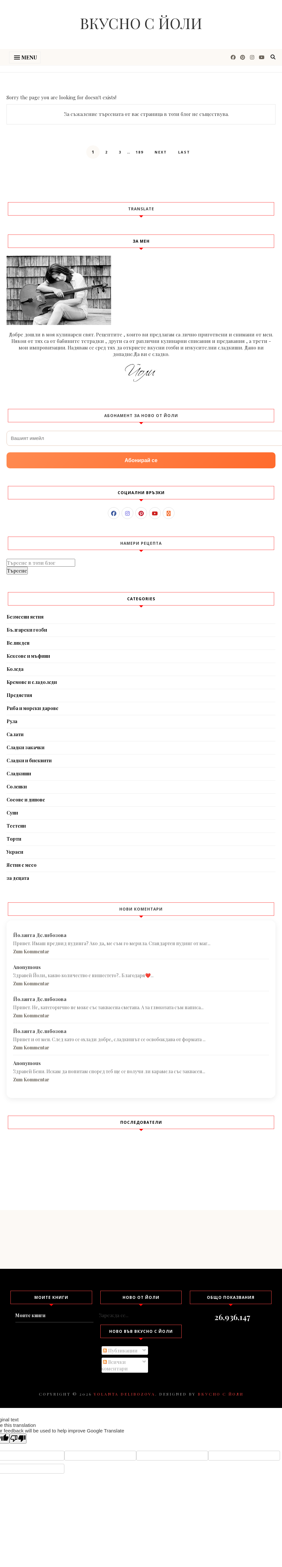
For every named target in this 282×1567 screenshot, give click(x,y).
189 (139, 152)
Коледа (15, 669)
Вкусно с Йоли (141, 23)
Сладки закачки (25, 747)
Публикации (120, 1350)
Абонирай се (141, 460)
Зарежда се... (113, 1315)
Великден (18, 643)
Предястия (19, 695)
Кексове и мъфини (28, 656)
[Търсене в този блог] (41, 563)
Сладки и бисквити (29, 760)
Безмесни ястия (25, 617)
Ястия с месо (22, 865)
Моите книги (30, 1315)
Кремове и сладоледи (32, 682)
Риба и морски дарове (32, 708)
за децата (18, 878)
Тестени (16, 826)
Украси (15, 852)
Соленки (17, 787)
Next (161, 152)
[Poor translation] (17, 1438)
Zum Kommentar (31, 951)
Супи (12, 813)
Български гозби (27, 630)
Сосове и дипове (26, 800)
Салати (15, 734)
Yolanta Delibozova (124, 1394)
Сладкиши (19, 773)
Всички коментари (114, 1365)
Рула (12, 721)
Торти (14, 839)
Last (184, 152)
